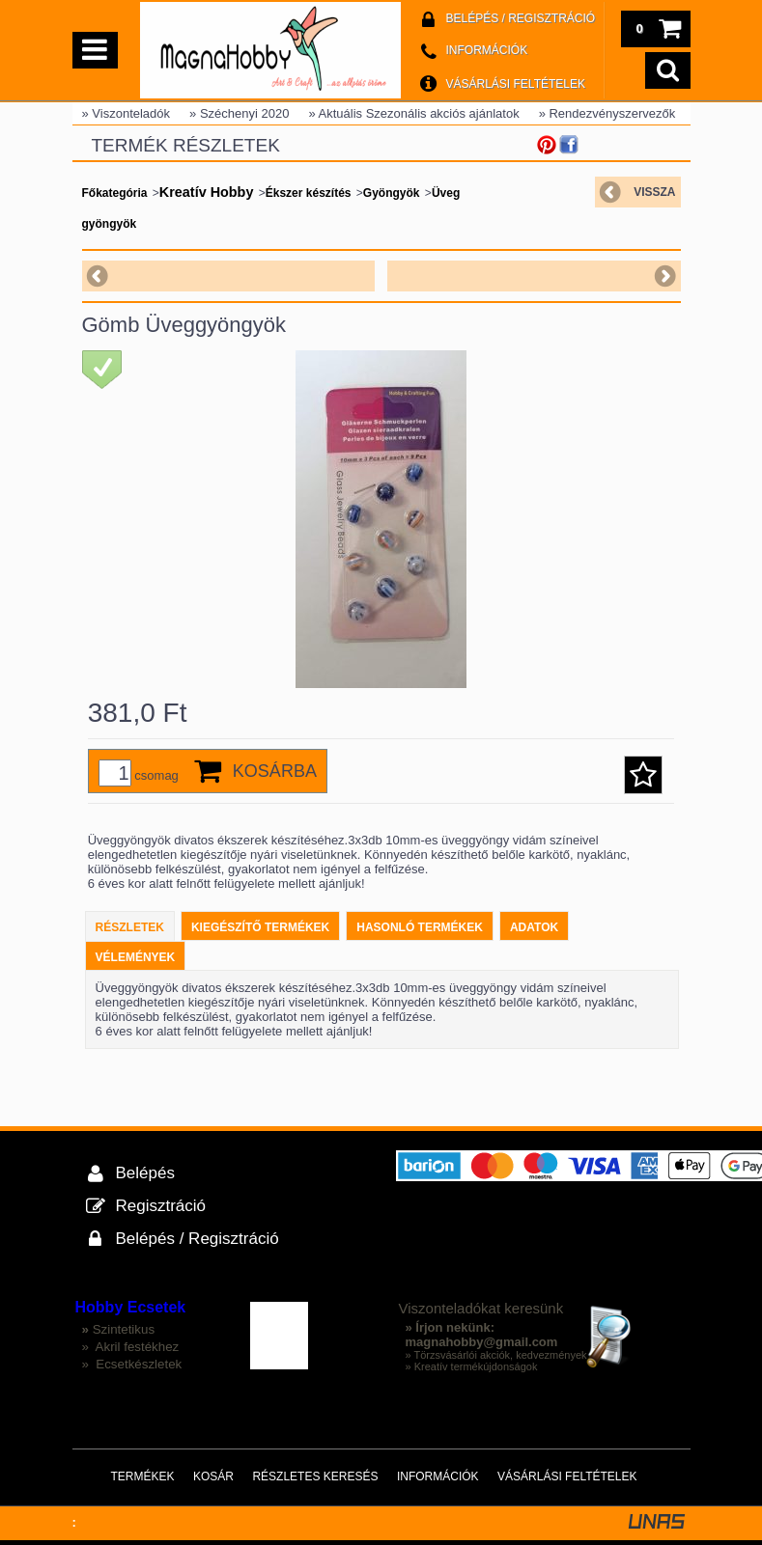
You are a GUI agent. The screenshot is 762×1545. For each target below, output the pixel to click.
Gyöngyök (391, 193)
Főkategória (115, 193)
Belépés (145, 1173)
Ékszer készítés (309, 193)
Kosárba (275, 771)
